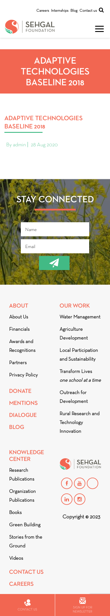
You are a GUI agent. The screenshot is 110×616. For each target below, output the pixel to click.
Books (15, 512)
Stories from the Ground (25, 541)
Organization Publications (22, 495)
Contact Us (26, 572)
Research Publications (21, 474)
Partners (18, 362)
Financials (19, 329)
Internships (59, 10)
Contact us (88, 10)
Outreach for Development (74, 396)
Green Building (24, 525)
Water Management (80, 317)
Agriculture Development (74, 333)
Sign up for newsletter (82, 605)
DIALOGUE (23, 415)
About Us (18, 317)
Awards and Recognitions (22, 345)
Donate (20, 391)
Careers (42, 10)
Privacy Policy (23, 375)
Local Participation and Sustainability (79, 354)
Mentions (23, 403)
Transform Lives (80, 375)
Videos (16, 558)
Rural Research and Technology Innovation (79, 422)
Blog (73, 10)
